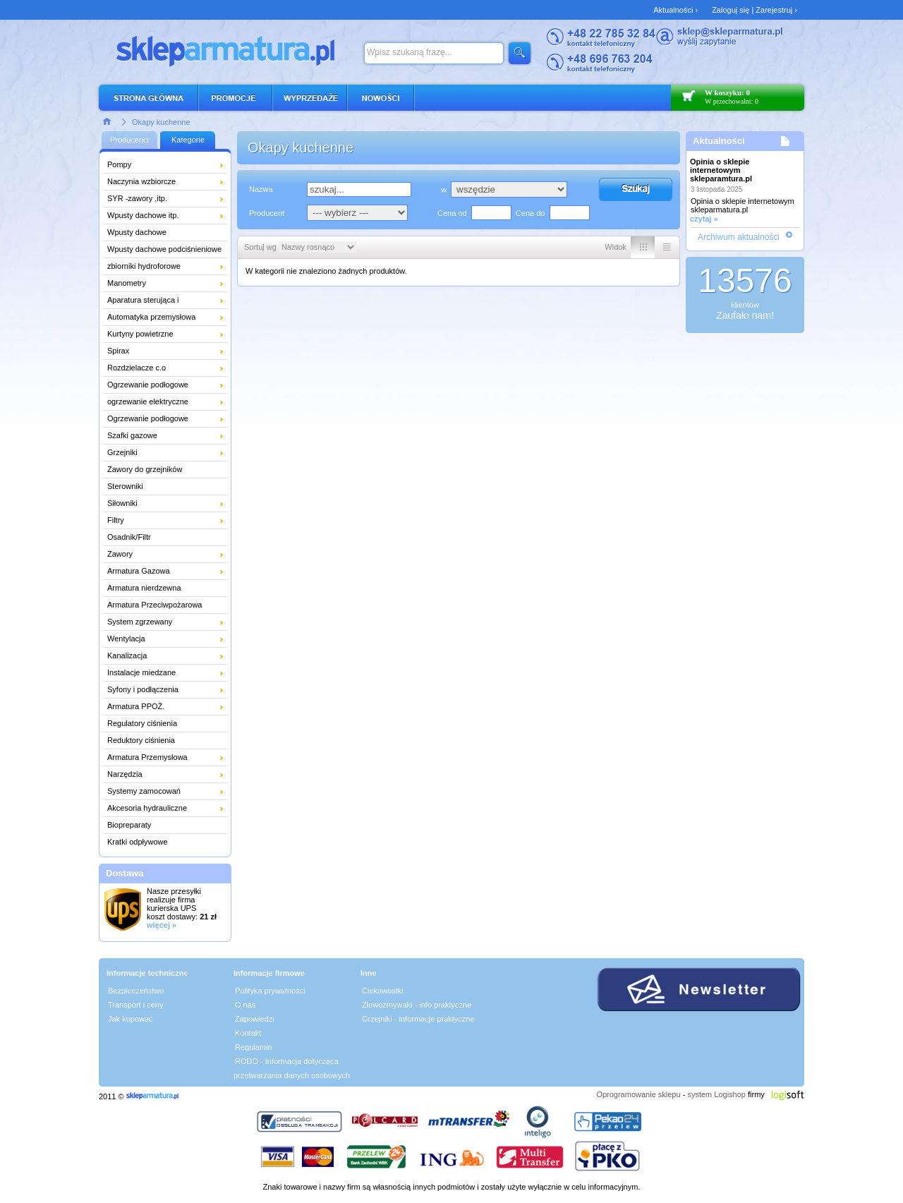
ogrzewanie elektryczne (147, 401)
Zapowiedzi (254, 1019)
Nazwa (261, 189)
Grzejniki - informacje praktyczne (418, 1019)
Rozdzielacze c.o (136, 367)
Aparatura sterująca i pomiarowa (143, 302)
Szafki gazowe (132, 435)
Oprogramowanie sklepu (638, 1094)
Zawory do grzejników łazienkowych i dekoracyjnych (158, 471)
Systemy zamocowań (144, 791)
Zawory (120, 554)
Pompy (119, 164)
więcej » (161, 925)
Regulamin (253, 1047)
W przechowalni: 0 (731, 101)
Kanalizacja (127, 655)
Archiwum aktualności (739, 237)
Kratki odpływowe (137, 842)
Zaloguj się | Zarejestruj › (754, 10)
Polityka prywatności (270, 990)
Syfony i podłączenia (142, 689)
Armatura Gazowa (138, 571)
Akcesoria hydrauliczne (147, 808)
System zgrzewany (139, 621)
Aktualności (719, 140)
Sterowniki (125, 486)
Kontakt (248, 1033)
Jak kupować (130, 1019)
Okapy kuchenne (161, 122)
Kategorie (188, 139)
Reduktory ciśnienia (141, 740)
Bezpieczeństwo (136, 990)
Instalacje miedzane (141, 672)
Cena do (530, 213)
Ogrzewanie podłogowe (147, 384)
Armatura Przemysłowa (147, 757)
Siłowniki (122, 503)
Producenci (129, 139)
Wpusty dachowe (136, 232)
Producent (266, 213)
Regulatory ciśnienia (142, 723)
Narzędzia (125, 774)
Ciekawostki (383, 990)
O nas (245, 1005)
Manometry (126, 283)
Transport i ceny (135, 1005)
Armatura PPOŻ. (135, 706)
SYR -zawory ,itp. (137, 198)
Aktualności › (675, 10)
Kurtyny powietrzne (140, 334)
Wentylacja (126, 638)
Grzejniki (122, 452)
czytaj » (704, 218)
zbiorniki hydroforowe (144, 266)
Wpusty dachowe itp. (143, 215)
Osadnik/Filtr (129, 537)
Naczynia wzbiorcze (141, 181)
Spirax (118, 350)
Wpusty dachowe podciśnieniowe (164, 249)
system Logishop (716, 1094)
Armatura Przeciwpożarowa (154, 604)
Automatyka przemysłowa (151, 317)
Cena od (452, 213)
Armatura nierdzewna (144, 588)
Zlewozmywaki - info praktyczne (416, 1005)
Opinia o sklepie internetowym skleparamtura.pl (721, 170)
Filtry (115, 520)
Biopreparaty (129, 825)
